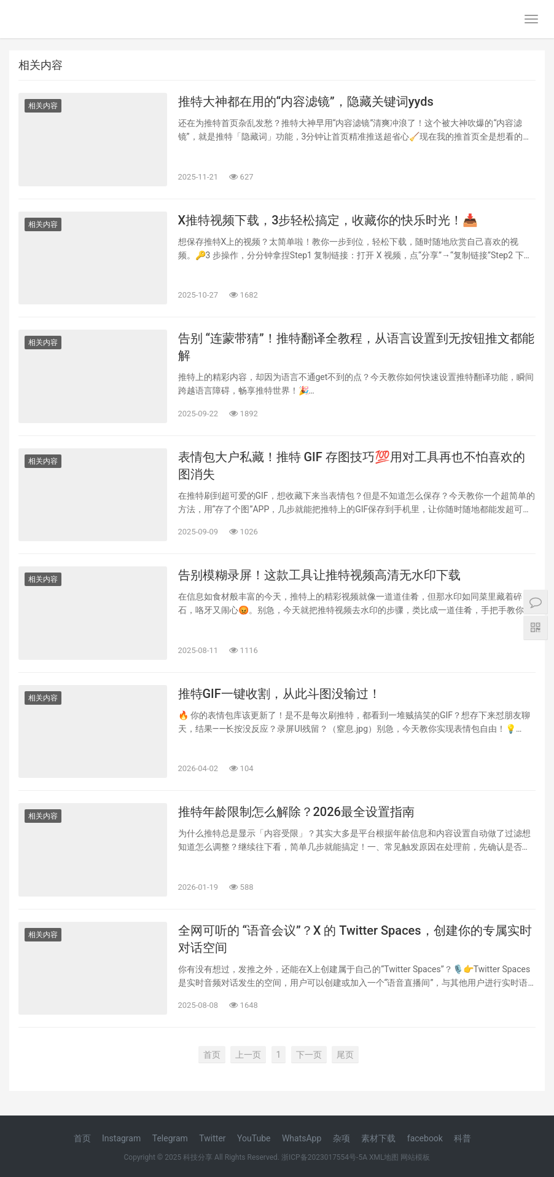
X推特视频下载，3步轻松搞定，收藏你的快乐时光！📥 (328, 220)
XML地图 (384, 1157)
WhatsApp (301, 1138)
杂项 (341, 1138)
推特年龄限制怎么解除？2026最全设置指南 (296, 811)
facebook (425, 1138)
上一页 (248, 1055)
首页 (211, 1055)
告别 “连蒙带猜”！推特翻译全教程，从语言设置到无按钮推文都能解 (356, 347)
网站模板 (415, 1157)
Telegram (170, 1138)
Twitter (212, 1138)
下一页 (309, 1055)
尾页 (345, 1055)
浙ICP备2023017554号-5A (324, 1157)
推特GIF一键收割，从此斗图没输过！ (279, 693)
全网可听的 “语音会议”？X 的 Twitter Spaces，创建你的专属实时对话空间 (355, 939)
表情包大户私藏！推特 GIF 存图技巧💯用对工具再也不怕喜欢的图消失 (351, 466)
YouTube (253, 1138)
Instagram (121, 1138)
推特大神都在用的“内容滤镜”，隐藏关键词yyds (306, 101)
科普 (462, 1138)
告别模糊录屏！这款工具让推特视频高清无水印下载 (319, 575)
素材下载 (378, 1138)
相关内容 (43, 105)
